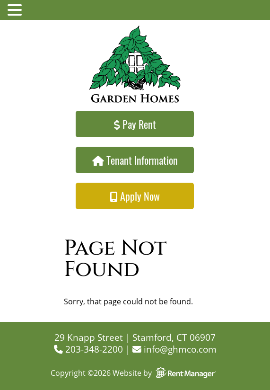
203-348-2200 (88, 349)
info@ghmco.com (174, 349)
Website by (166, 373)
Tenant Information (135, 160)
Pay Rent (135, 124)
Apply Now (135, 196)
